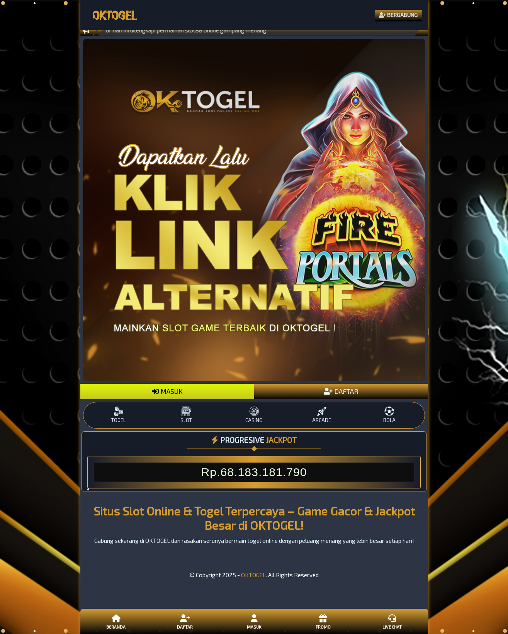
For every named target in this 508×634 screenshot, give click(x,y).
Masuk (253, 621)
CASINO (254, 415)
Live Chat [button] (392, 621)
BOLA (389, 415)
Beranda (116, 621)
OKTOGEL (253, 574)
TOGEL (118, 415)
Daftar (185, 621)
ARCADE (321, 415)
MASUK (167, 391)
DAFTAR (341, 391)
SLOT (186, 415)
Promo (323, 621)
